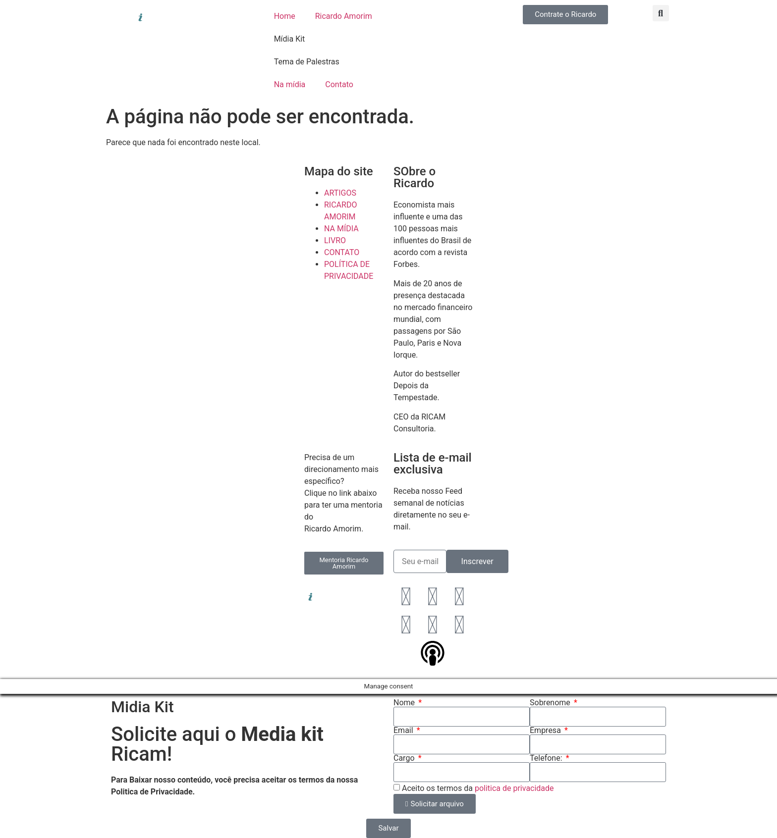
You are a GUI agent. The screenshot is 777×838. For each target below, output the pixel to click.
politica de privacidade (514, 788)
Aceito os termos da (478, 788)
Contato (339, 84)
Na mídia (290, 84)
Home (284, 16)
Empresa (546, 730)
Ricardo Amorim (343, 16)
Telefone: (547, 758)
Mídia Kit (289, 39)
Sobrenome (551, 703)
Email (404, 730)
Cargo (404, 758)
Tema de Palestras (306, 61)
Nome (405, 703)
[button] (661, 13)
